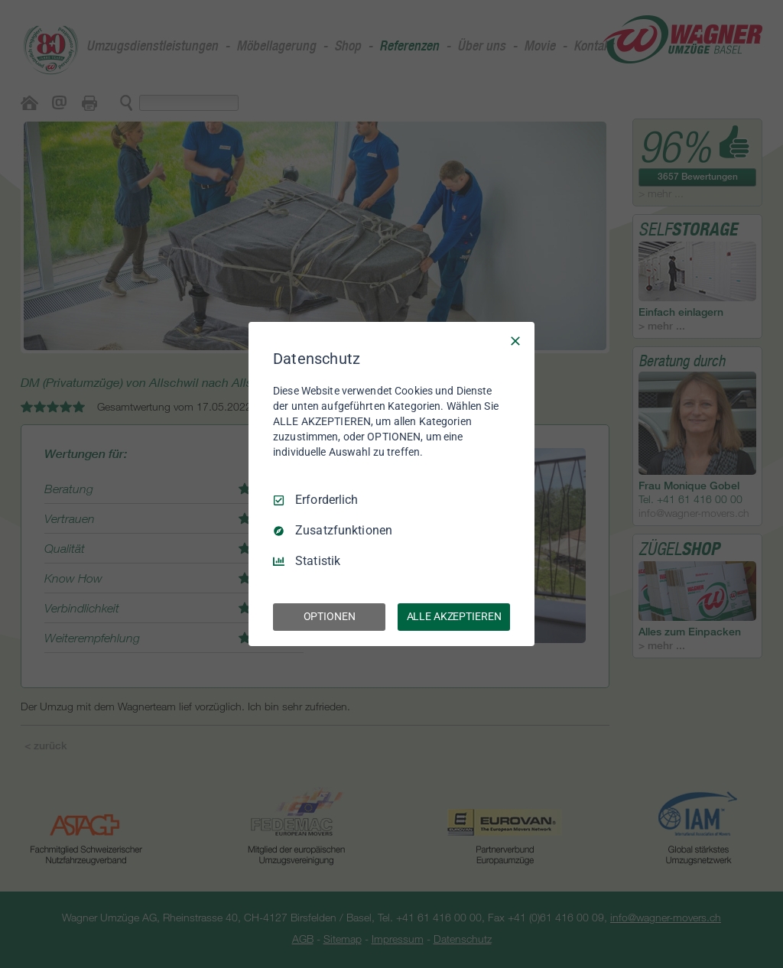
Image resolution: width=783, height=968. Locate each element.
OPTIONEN (330, 616)
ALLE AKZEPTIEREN (454, 616)
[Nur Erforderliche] (515, 341)
